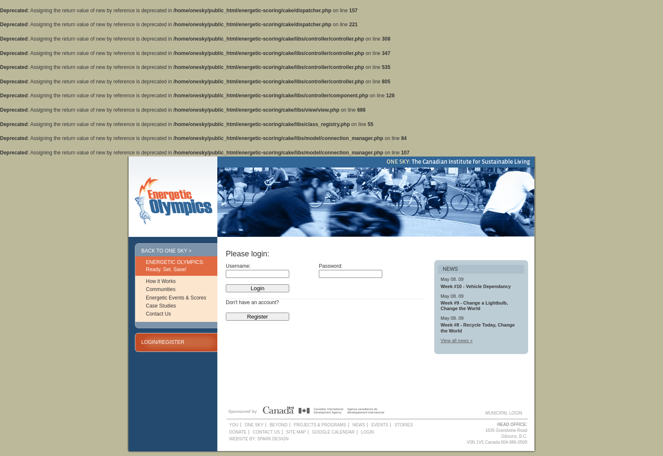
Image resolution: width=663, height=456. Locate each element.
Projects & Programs (320, 425)
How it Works (160, 281)
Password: (330, 266)
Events (379, 425)
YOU (233, 425)
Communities (160, 289)
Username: (238, 266)
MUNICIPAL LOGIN (503, 413)
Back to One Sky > (166, 251)
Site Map (296, 432)
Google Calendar (333, 432)
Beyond (279, 425)
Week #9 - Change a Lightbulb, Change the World (474, 305)
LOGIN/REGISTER (162, 342)
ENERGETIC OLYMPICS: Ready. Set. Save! (175, 265)
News (358, 425)
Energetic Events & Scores (176, 298)
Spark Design (272, 439)
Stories (404, 425)
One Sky (253, 425)
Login (367, 432)
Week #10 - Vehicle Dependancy (476, 286)
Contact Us (158, 314)
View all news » (457, 340)
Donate (238, 432)
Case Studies (161, 306)
